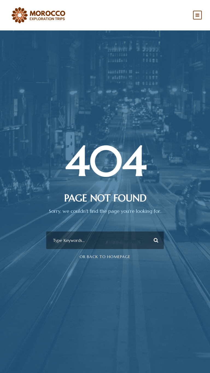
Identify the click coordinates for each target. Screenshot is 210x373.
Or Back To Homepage (105, 256)
